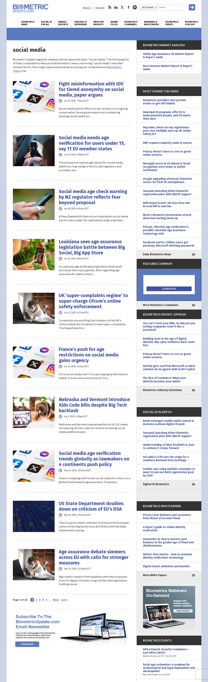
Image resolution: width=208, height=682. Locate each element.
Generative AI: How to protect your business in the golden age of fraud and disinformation (168, 542)
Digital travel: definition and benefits (166, 566)
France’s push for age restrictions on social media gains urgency (89, 355)
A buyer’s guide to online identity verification (164, 529)
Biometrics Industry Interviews (162, 390)
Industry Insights (98, 23)
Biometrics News (28, 23)
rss (110, 7)
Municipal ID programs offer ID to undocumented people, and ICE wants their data (167, 115)
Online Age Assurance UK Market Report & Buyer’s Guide (168, 55)
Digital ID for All (46, 23)
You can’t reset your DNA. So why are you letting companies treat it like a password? (169, 326)
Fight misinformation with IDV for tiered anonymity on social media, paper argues (91, 89)
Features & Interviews (80, 23)
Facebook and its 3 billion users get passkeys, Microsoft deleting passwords (168, 244)
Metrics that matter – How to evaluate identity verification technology (167, 556)
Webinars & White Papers (151, 23)
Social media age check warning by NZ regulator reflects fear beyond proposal (93, 197)
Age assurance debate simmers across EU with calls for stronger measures (94, 557)
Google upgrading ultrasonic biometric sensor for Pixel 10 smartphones (167, 180)
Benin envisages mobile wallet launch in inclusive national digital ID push (168, 422)
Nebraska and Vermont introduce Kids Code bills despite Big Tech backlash (94, 405)
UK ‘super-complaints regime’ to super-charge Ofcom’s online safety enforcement (93, 301)
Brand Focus (114, 23)
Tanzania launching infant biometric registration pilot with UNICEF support (167, 192)
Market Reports (63, 23)
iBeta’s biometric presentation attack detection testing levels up (167, 216)
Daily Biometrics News (157, 254)
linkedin (116, 7)
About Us (86, 7)
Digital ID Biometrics (156, 484)
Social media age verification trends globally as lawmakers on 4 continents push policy (94, 459)
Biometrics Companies (131, 23)
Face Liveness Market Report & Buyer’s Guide (167, 67)
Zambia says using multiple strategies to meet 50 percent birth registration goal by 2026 (169, 472)
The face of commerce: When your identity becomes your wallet (164, 379)
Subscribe (100, 7)
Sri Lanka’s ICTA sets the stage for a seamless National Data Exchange (166, 458)
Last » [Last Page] (64, 599)
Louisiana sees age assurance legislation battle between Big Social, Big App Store (92, 247)
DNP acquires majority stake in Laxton (167, 142)
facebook (128, 7)
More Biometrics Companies (160, 305)
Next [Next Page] (56, 599)
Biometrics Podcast (191, 23)
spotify (135, 7)
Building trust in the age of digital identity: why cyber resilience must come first (169, 342)
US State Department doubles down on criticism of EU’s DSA (91, 506)
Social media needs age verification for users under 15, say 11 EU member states (92, 143)
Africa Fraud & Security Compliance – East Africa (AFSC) (169, 653)
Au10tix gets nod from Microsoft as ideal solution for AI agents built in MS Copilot (169, 367)
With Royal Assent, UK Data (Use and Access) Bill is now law (166, 204)
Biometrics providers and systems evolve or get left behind (164, 102)
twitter (122, 7)
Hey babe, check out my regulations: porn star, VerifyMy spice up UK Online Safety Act (167, 131)
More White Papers (155, 575)
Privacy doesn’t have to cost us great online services (167, 153)
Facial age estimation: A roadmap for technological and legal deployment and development (169, 669)
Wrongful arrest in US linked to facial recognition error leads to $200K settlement (166, 167)
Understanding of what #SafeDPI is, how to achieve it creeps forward (168, 446)
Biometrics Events (172, 23)
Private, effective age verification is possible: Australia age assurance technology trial (166, 230)
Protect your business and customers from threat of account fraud (167, 516)
